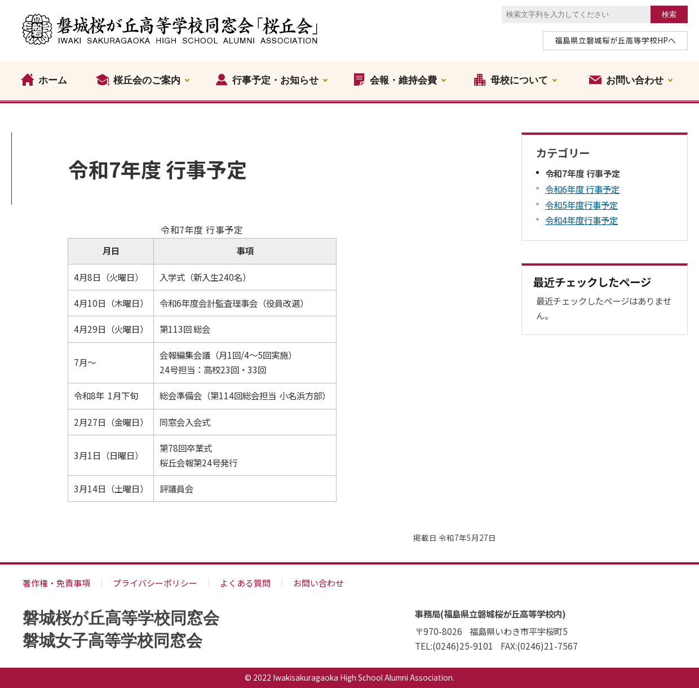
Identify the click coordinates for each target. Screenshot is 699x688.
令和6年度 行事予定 (582, 189)
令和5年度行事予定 (581, 205)
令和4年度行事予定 (581, 220)
